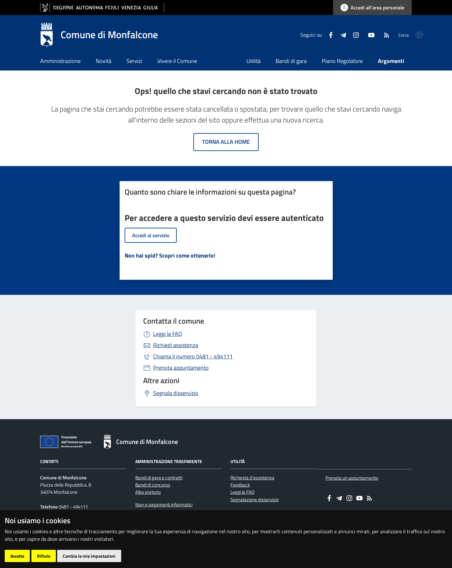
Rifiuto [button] (43, 556)
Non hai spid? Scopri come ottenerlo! (170, 255)
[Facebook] (308, 34)
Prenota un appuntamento (352, 478)
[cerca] (404, 34)
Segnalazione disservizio (254, 499)
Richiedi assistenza (175, 345)
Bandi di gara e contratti (158, 477)
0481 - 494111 (193, 356)
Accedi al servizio (150, 235)
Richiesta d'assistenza (252, 477)
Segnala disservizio (175, 393)
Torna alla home (226, 142)
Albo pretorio (148, 492)
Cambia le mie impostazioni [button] (89, 556)
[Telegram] (321, 34)
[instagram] (333, 34)
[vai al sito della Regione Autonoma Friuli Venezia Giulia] (102, 8)
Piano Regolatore (342, 61)
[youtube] (348, 34)
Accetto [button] (17, 556)
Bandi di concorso (152, 484)
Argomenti (391, 61)
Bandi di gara (291, 61)
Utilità (253, 61)
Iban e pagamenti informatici (163, 504)
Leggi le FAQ (167, 334)
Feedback (240, 484)
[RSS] (364, 34)
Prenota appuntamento (181, 367)
